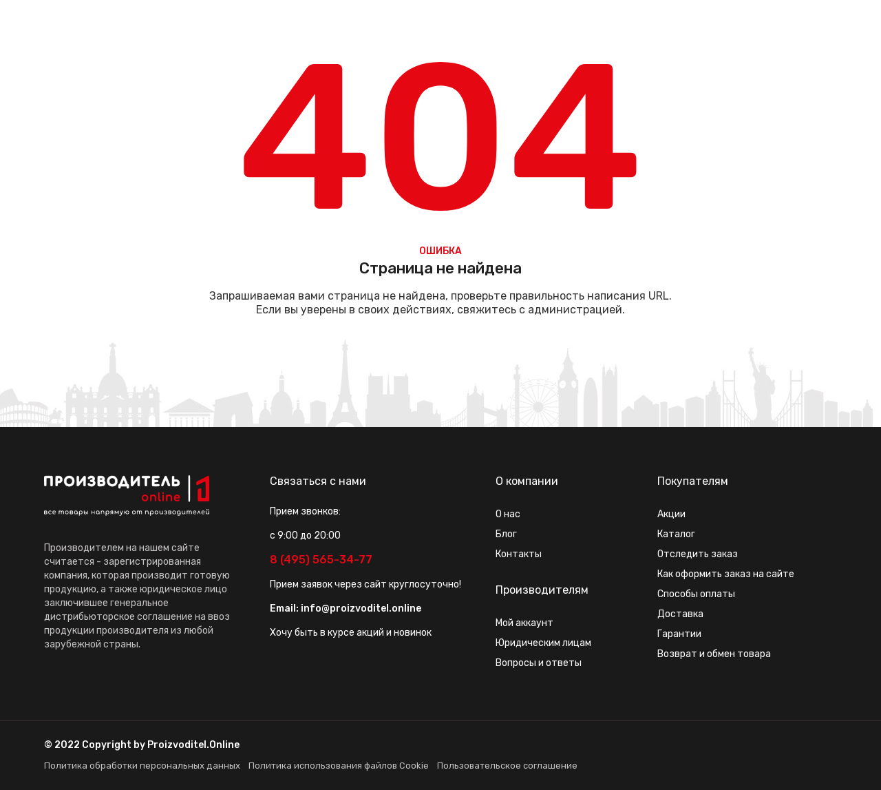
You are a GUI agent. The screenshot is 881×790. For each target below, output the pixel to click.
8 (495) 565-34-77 (321, 559)
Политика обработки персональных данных (142, 765)
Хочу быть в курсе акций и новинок (351, 632)
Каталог (676, 534)
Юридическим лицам (543, 643)
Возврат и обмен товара (714, 654)
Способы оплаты (696, 594)
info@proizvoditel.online (361, 608)
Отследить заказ (697, 554)
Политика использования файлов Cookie (338, 765)
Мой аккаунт (524, 623)
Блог (506, 534)
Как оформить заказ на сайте (725, 574)
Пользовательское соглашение (507, 765)
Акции (671, 514)
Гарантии (679, 634)
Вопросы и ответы (539, 663)
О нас (508, 514)
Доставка (680, 614)
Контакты (519, 554)
